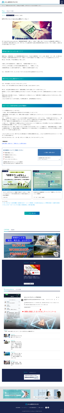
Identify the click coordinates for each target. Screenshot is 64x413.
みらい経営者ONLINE (10, 2)
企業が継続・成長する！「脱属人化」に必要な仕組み (14, 143)
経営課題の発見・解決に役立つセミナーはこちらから (45, 158)
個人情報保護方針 (33, 407)
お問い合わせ (40, 407)
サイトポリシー (25, 407)
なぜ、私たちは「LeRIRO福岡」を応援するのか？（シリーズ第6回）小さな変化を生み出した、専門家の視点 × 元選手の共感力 (31, 203)
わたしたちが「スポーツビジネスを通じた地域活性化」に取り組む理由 (19, 205)
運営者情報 (18, 407)
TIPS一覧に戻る (32, 213)
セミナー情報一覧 (29, 283)
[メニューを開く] (62, 2)
